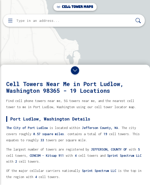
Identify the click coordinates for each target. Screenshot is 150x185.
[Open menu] (10, 20)
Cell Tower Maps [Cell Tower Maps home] (75, 6)
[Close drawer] (75, 70)
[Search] (138, 20)
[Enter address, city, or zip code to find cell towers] (74, 21)
